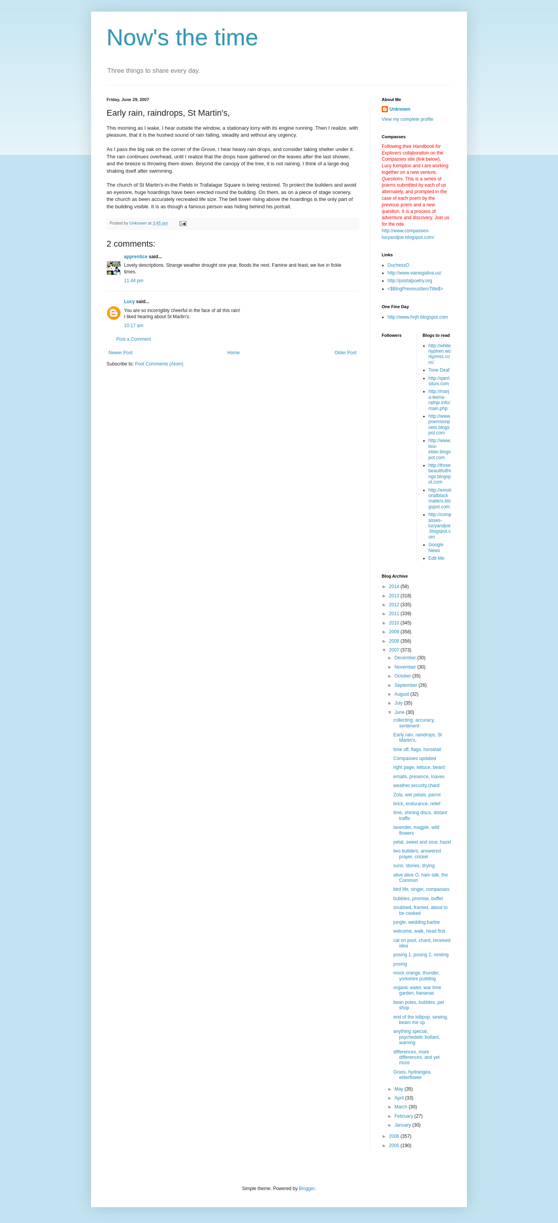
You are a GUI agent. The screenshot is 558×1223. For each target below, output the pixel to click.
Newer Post (120, 352)
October (403, 676)
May (399, 1089)
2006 (395, 1136)
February (404, 1116)
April (399, 1098)
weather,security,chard (416, 785)
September (406, 685)
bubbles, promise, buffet (418, 898)
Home (233, 352)
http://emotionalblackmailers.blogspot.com (440, 498)
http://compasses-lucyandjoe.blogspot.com (440, 526)
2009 (395, 632)
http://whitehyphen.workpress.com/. (440, 354)
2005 (395, 1145)
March (401, 1107)
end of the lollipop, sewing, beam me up (420, 1019)
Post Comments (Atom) (159, 364)
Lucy (129, 301)
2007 (395, 650)
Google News (436, 547)
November (405, 667)
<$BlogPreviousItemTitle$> (415, 289)
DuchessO (398, 265)
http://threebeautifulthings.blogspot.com (440, 474)
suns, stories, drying (414, 865)
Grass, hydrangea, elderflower (412, 1074)
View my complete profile (407, 119)
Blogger (307, 1188)
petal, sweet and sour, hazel (422, 842)
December (405, 657)
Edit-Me (436, 558)
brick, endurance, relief (416, 803)
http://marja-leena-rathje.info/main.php (439, 400)
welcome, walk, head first (419, 931)
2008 (395, 641)
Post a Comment (133, 339)
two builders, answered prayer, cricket (417, 853)
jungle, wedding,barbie (416, 922)
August (402, 694)
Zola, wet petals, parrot (417, 795)
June (400, 712)
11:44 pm (133, 280)
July (399, 703)
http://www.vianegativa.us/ (414, 273)
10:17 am (133, 325)
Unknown (399, 109)
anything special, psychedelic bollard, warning (416, 1037)
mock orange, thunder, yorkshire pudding (416, 975)
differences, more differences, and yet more (416, 1057)
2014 (395, 586)
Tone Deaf (439, 370)
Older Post (345, 352)
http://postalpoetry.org (410, 280)
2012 (395, 604)
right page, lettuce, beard (419, 767)
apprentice (136, 256)
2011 (395, 613)
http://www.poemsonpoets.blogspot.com (440, 424)
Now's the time (182, 37)
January (403, 1125)
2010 (395, 623)
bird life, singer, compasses (421, 889)
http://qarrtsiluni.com (439, 381)
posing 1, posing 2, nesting (421, 954)
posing (400, 964)
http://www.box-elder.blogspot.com (440, 449)
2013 (395, 596)
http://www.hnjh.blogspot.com (418, 317)
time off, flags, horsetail (417, 749)
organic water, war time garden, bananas (417, 990)
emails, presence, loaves (418, 776)
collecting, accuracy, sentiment (414, 722)
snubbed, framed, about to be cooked (420, 910)
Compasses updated (414, 758)
